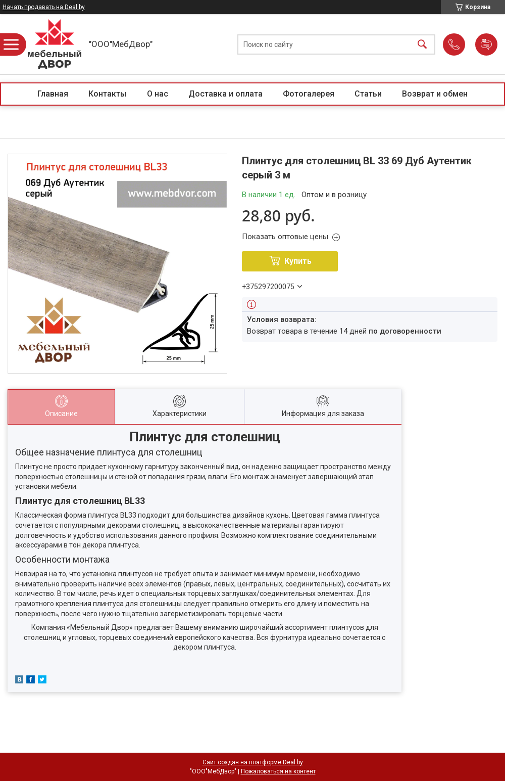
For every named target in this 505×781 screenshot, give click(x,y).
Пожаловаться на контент (278, 771)
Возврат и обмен (435, 94)
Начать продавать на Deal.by (44, 7)
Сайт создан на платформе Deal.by (253, 762)
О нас (157, 94)
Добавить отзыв (486, 44)
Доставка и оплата (225, 94)
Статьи (368, 94)
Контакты (107, 94)
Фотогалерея (308, 94)
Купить (298, 261)
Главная (52, 94)
